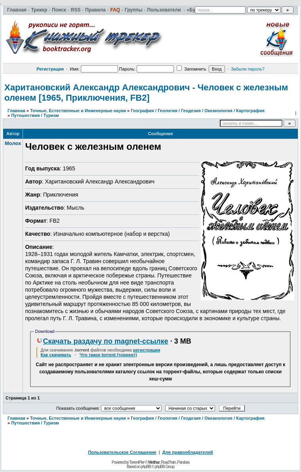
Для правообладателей (187, 452)
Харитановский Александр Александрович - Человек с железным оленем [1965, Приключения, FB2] (146, 92)
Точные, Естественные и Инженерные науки (78, 110)
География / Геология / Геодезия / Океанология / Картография (198, 110)
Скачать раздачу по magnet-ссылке (102, 341)
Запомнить (191, 69)
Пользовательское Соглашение (122, 452)
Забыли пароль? (248, 69)
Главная (16, 110)
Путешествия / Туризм (35, 115)
